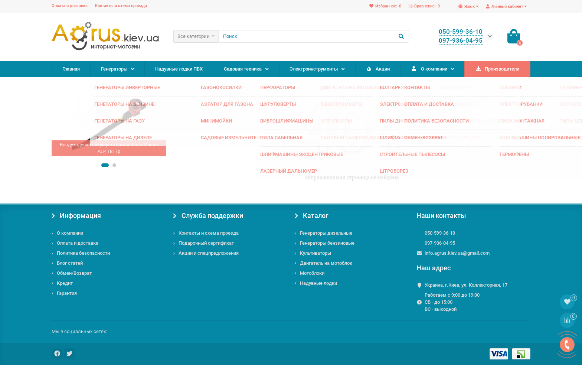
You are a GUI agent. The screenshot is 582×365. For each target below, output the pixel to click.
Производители (497, 69)
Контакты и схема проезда (121, 5)
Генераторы (114, 69)
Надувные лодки (318, 283)
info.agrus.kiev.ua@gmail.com (457, 253)
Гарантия (67, 293)
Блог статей (70, 263)
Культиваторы (315, 253)
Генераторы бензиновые (327, 243)
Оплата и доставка (70, 5)
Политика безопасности (83, 253)
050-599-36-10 (440, 233)
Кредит (65, 283)
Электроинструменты (314, 69)
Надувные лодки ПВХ (179, 69)
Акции (378, 69)
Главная (71, 69)
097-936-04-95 (440, 243)
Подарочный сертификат (206, 243)
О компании (429, 69)
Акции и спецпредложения (209, 253)
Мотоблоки (312, 273)
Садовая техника (243, 69)
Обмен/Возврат (74, 273)
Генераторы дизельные (326, 233)
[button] (105, 165)
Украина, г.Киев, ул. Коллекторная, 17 (466, 285)
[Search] (313, 36)
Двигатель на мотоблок (326, 263)
